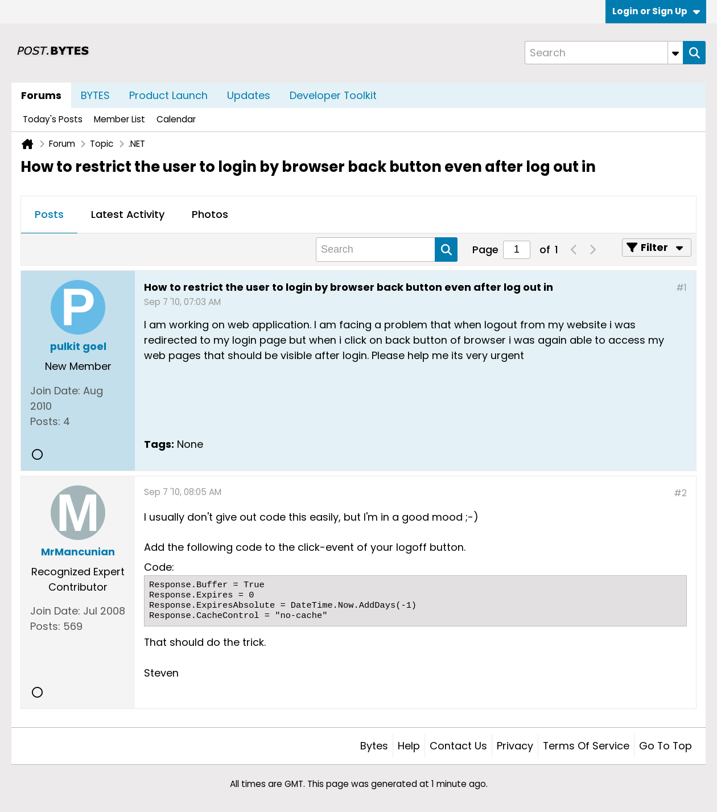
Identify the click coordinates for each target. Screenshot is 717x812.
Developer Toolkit (333, 95)
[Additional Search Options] (675, 52)
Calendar (176, 119)
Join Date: (55, 391)
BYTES (95, 95)
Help (409, 746)
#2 (680, 493)
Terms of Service (586, 746)
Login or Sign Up (656, 11)
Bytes (374, 746)
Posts (49, 214)
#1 (681, 288)
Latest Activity (127, 214)
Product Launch (168, 95)
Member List (119, 119)
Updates (248, 95)
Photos (210, 214)
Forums (41, 95)
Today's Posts (53, 119)
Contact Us (458, 746)
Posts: (45, 421)
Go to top (665, 746)
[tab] (49, 215)
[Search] (604, 52)
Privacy (515, 746)
